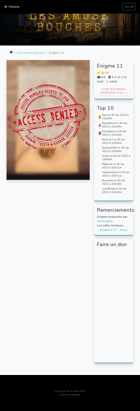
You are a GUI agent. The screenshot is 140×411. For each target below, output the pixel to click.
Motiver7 (107, 139)
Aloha (105, 156)
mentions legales (70, 394)
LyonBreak (108, 188)
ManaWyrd (109, 123)
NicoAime (108, 180)
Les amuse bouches (31, 53)
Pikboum (107, 164)
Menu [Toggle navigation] (129, 7)
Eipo (105, 115)
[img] (11, 52)
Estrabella (108, 131)
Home (12, 6)
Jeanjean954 (109, 147)
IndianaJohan (110, 172)
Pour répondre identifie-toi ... (114, 91)
